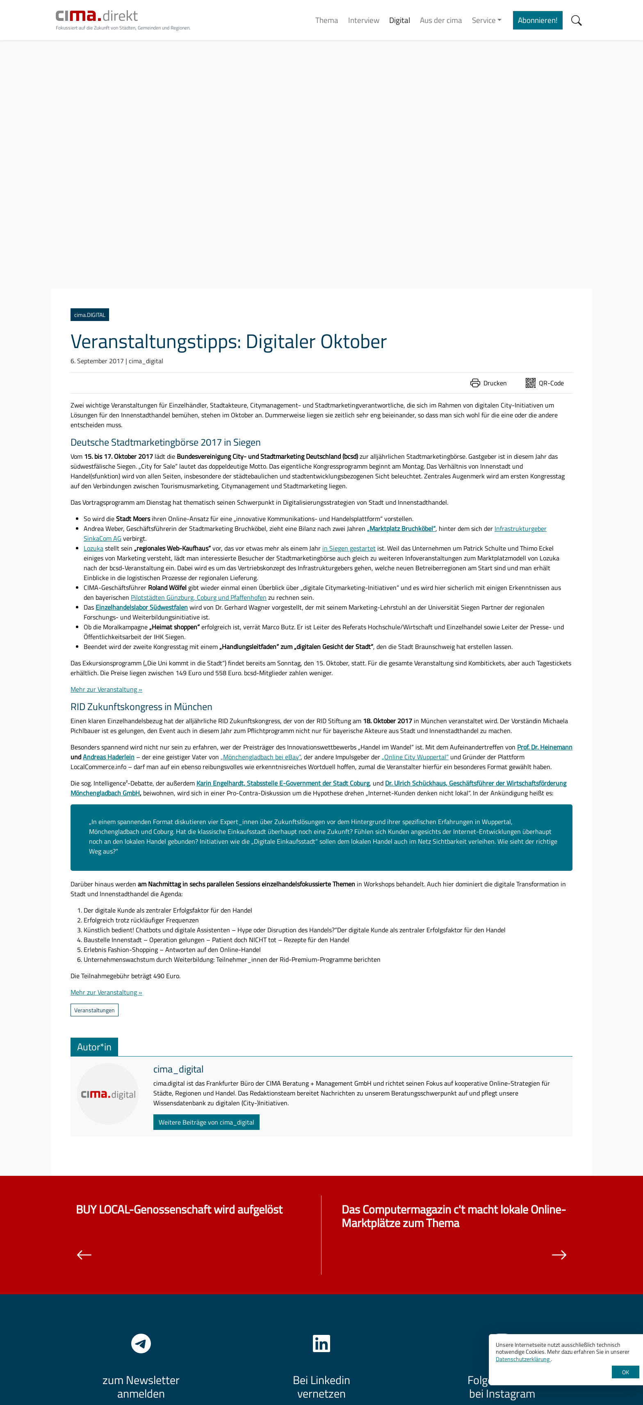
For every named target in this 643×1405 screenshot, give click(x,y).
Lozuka (93, 548)
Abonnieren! (538, 20)
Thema (326, 20)
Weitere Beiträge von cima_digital (206, 1122)
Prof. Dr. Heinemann (544, 747)
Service (484, 20)
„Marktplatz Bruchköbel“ (401, 528)
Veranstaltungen (94, 1010)
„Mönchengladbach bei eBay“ (261, 757)
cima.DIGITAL (89, 314)
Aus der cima (441, 20)
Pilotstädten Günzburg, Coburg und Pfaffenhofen (199, 597)
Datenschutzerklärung (523, 1359)
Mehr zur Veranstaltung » (106, 689)
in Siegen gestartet (349, 548)
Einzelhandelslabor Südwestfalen (142, 607)
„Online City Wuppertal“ (415, 757)
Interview (363, 20)
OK (625, 1372)
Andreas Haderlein (109, 757)
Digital (399, 20)
